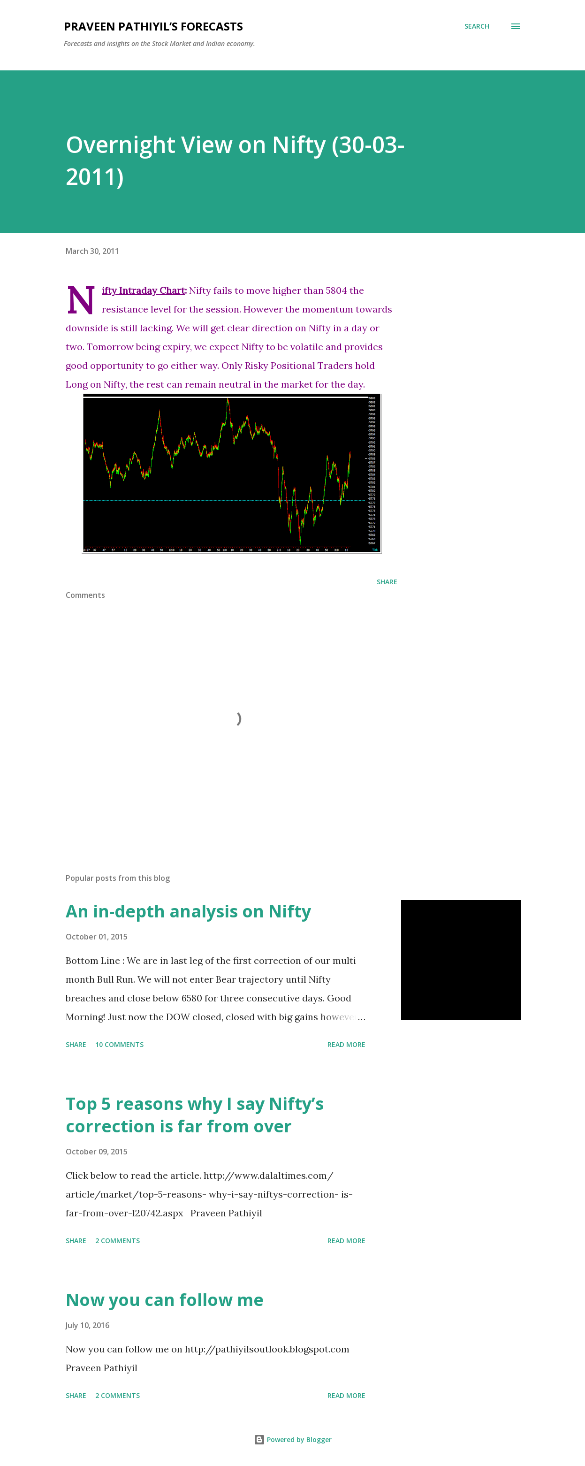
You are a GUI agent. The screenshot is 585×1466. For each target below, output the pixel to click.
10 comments (119, 1044)
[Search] (476, 26)
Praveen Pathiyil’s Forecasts (153, 26)
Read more (346, 1044)
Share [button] (387, 581)
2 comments (117, 1240)
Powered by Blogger (293, 1439)
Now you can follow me (165, 1299)
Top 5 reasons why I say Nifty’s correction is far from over (195, 1115)
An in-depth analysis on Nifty (188, 911)
